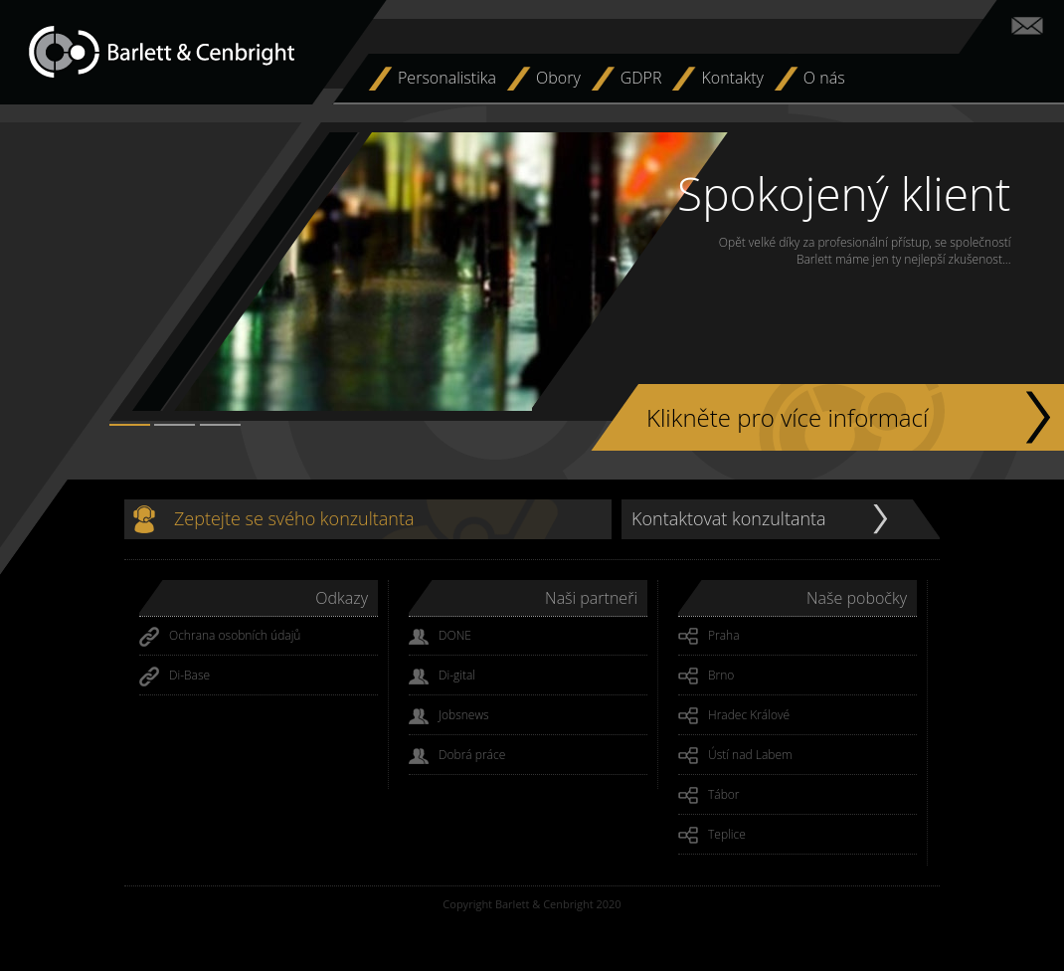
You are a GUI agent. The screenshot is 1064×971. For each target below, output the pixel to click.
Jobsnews (449, 716)
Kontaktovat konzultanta (728, 518)
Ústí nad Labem (735, 756)
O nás (824, 78)
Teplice (712, 836)
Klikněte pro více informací (787, 417)
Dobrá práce (457, 756)
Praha (709, 637)
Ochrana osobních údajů (219, 637)
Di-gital (442, 676)
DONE (440, 637)
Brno (706, 676)
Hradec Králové (734, 716)
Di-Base (174, 676)
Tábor (709, 796)
